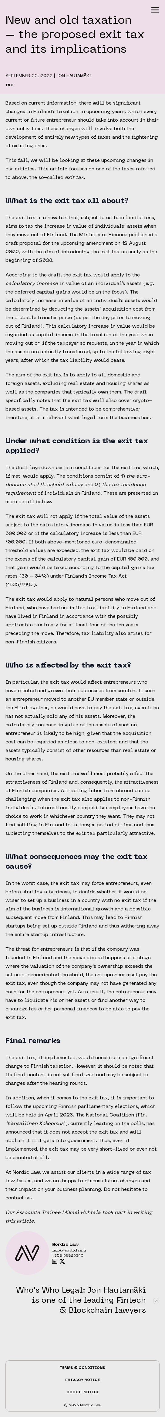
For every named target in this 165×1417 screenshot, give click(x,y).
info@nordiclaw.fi (69, 1250)
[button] (155, 9)
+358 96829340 (67, 1256)
